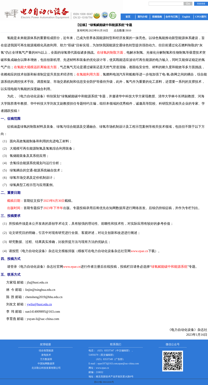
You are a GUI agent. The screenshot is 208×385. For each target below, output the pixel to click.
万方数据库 (46, 359)
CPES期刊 (200, 16)
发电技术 (46, 355)
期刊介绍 (142, 16)
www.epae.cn (102, 368)
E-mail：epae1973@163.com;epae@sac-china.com (114, 363)
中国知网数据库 (46, 363)
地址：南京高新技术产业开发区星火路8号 (111, 376)
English (186, 16)
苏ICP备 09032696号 (104, 382)
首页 (127, 16)
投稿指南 (157, 16)
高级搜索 (201, 3)
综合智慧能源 (46, 350)
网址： (92, 368)
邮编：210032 (96, 372)
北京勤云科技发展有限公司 (46, 368)
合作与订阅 (172, 16)
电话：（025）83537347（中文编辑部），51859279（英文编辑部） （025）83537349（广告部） (111, 355)
